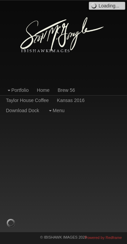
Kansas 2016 (71, 100)
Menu (56, 111)
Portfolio (17, 90)
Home (43, 90)
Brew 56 (66, 90)
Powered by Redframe (103, 238)
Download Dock (22, 110)
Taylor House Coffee (27, 100)
